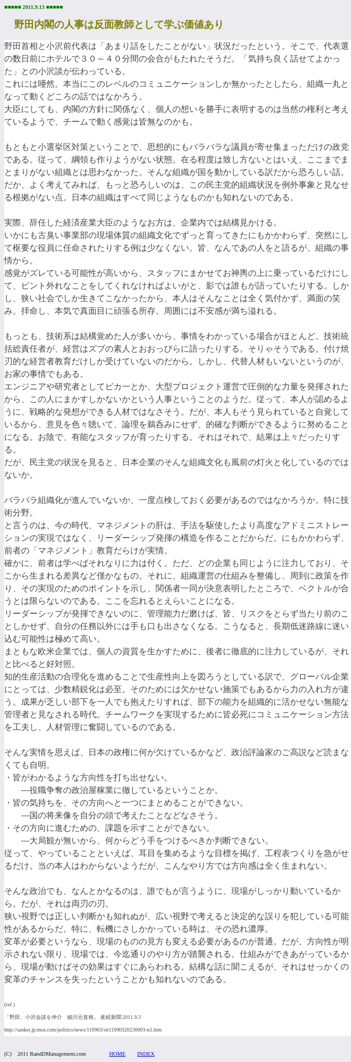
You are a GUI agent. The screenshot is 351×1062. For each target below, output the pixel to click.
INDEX (145, 1054)
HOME (117, 1054)
